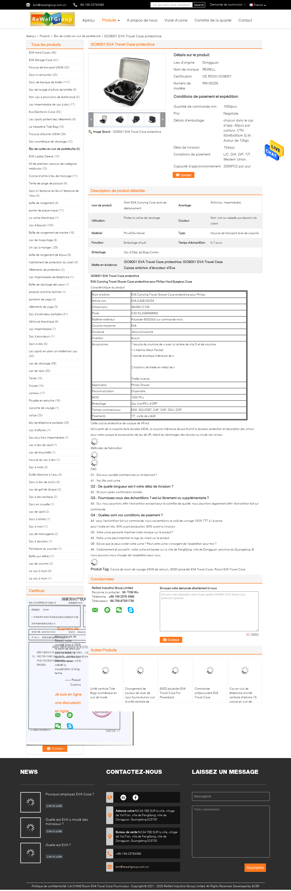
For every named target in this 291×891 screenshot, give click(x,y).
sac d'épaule (37, 225)
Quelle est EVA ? (58, 845)
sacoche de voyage (42, 408)
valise (32, 415)
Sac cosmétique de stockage (48, 141)
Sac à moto (36, 467)
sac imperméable (40, 329)
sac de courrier (39, 563)
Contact (245, 20)
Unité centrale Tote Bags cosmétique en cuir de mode (103, 693)
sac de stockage (39, 363)
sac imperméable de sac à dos (49, 104)
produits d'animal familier (45, 292)
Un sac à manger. (40, 247)
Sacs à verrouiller (40, 75)
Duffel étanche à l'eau (43, 474)
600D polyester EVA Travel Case (191, 569)
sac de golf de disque (43, 489)
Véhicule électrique (41, 321)
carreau (34, 393)
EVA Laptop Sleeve (41, 156)
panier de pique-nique (43, 210)
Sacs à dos (36, 344)
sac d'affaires (37, 430)
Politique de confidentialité (49, 886)
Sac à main (36, 526)
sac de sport (37, 511)
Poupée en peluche (41, 400)
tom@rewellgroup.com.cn (49, 5)
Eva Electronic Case (42, 112)
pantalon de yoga (40, 299)
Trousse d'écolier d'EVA (44, 134)
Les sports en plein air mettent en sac (53, 351)
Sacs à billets (37, 519)
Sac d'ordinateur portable (45, 314)
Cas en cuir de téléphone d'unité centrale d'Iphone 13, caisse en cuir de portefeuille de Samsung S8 (243, 699)
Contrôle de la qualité (213, 20)
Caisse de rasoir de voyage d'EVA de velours (139, 569)
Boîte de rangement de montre (48, 232)
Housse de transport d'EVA (46, 67)
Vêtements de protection (44, 269)
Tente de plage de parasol (46, 183)
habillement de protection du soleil (51, 262)
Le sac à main (38, 571)
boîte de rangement (41, 203)
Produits (109, 20)
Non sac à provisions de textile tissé (52, 97)
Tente (32, 378)
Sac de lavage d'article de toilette (50, 89)
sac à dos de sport (41, 445)
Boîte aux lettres (39, 556)
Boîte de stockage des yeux (47, 284)
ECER (255, 886)
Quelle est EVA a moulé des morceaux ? (67, 821)
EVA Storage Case (40, 60)
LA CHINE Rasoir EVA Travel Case (90, 886)
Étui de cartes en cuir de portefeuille (77, 36)
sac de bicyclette (40, 452)
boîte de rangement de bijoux (48, 255)
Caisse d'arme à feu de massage (50, 176)
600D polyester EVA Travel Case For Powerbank (173, 693)
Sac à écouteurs (39, 336)
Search (199, 5)
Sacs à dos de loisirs (42, 482)
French (260, 5)
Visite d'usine (176, 20)
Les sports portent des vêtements (50, 119)
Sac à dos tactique (41, 497)
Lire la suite (54, 806)
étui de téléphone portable (46, 422)
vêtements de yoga (41, 306)
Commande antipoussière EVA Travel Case (206, 693)
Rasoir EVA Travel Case (229, 569)
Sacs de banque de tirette (45, 82)
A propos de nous (142, 20)
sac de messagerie (41, 534)
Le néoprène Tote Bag (43, 126)
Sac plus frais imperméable (46, 437)
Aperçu (88, 20)
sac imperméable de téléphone (49, 277)
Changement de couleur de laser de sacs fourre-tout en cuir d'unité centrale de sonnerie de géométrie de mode (140, 699)
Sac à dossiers (38, 541)
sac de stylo (36, 371)
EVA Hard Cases (39, 52)
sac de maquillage (41, 240)
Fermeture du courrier (43, 548)
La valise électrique (41, 218)
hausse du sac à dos (42, 460)
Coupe (33, 385)
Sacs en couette (39, 504)
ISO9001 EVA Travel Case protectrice (137, 131)
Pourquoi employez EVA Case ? (70, 794)
